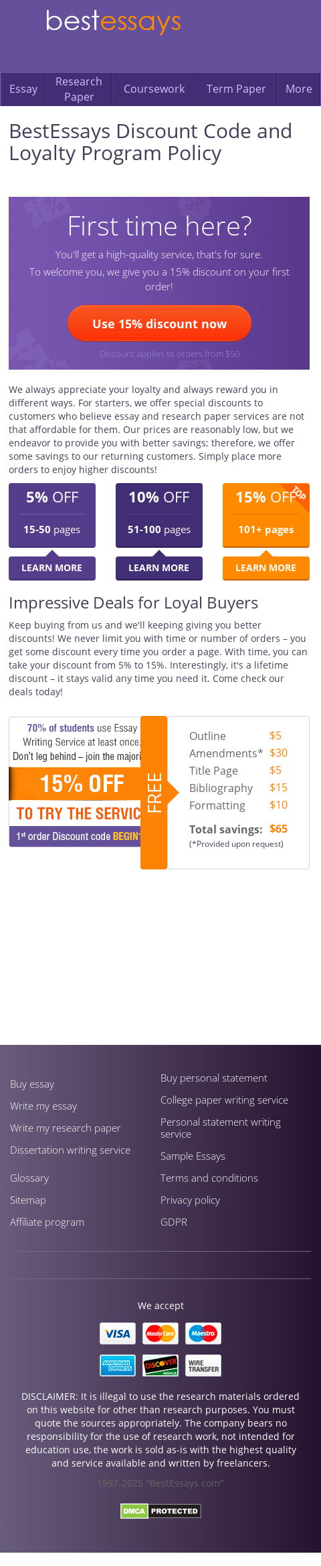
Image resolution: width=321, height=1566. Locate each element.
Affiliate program (47, 1222)
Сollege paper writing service (224, 1100)
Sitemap (28, 1200)
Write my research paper (65, 1128)
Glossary (29, 1178)
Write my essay (43, 1106)
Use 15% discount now (159, 324)
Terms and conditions (209, 1178)
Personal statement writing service (220, 1128)
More (299, 88)
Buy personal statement (214, 1078)
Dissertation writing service (70, 1150)
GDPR (173, 1222)
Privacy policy (190, 1200)
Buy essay (32, 1084)
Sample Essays (192, 1156)
